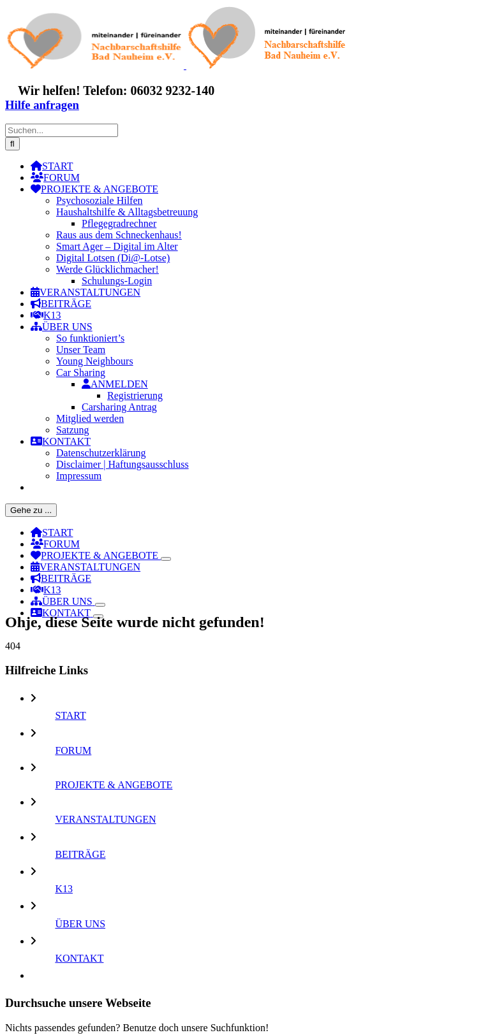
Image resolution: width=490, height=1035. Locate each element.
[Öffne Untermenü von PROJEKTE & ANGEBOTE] (166, 559)
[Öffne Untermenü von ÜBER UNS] (100, 605)
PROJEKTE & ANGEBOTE (113, 784)
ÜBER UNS (80, 923)
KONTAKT (79, 958)
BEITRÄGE (80, 854)
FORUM (73, 750)
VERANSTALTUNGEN (105, 819)
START (70, 715)
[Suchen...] (61, 130)
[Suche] (12, 143)
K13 (64, 888)
